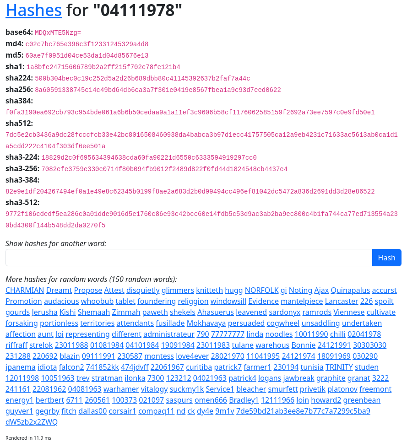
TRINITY (339, 367)
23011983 (213, 345)
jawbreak (298, 378)
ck (191, 411)
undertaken (362, 323)
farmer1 (257, 367)
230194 (285, 367)
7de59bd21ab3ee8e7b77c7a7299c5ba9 (303, 411)
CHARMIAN (24, 290)
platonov (342, 389)
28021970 (227, 356)
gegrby (47, 411)
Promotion (23, 301)
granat (358, 378)
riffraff (16, 345)
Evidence (263, 301)
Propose (88, 290)
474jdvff (135, 367)
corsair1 (123, 411)
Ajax (322, 290)
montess (159, 356)
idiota (47, 367)
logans (269, 378)
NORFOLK (262, 290)
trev (83, 378)
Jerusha (44, 312)
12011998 (22, 378)
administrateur (169, 334)
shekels (182, 312)
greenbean (362, 400)
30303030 (369, 345)
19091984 (178, 345)
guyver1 (19, 411)
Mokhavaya (206, 323)
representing (87, 334)
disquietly (143, 290)
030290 (365, 356)
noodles (279, 334)
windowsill (228, 301)
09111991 (98, 356)
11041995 (263, 356)
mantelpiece (302, 301)
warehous (272, 345)
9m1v (224, 411)
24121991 (334, 345)
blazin (70, 356)
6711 (74, 400)
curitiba (199, 367)
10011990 (311, 334)
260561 (97, 400)
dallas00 (92, 411)
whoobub (97, 301)
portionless (59, 323)
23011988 (71, 345)
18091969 (334, 356)
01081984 (107, 345)
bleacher (251, 389)
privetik (313, 389)
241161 (18, 389)
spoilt (384, 301)
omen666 (211, 400)
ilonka (135, 378)
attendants (135, 323)
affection (20, 334)
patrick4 (242, 378)
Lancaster (341, 301)
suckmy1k (187, 389)
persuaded (246, 323)
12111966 (277, 400)
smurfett (283, 389)
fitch (68, 411)
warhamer (121, 389)
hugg (234, 290)
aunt (46, 334)
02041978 (364, 334)
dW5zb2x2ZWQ (31, 422)
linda (254, 334)
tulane (243, 345)
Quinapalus (350, 290)
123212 (178, 378)
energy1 (19, 400)
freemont (375, 389)
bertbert (50, 400)
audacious (61, 301)
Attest (114, 290)
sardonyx (284, 312)
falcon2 (71, 367)
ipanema (20, 367)
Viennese (348, 312)
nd (181, 411)
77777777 (227, 334)
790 (202, 334)
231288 (18, 356)
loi (59, 334)
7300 (155, 378)
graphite (331, 378)
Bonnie (303, 345)
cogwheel (283, 323)
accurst (384, 290)
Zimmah (126, 312)
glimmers (178, 290)
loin (302, 400)
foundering (156, 301)
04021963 (210, 378)
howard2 (326, 400)
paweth (155, 312)
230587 (129, 356)
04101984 (142, 345)
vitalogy (154, 389)
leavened (251, 312)
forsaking (21, 323)
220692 (45, 356)
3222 (380, 378)
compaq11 (156, 411)
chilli (338, 334)
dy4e (205, 411)
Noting (300, 290)
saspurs (179, 400)
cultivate (381, 312)
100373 (124, 400)
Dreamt (59, 290)
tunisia (311, 367)
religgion (193, 301)
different (126, 334)
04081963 (84, 389)
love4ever (192, 356)
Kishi (68, 312)
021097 (151, 400)
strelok (41, 345)
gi (284, 290)
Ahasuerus (215, 312)
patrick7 (228, 367)
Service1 (220, 389)
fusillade (170, 323)
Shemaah (94, 312)
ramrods (317, 312)
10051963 (57, 378)
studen (367, 367)
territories (97, 323)
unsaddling (321, 323)
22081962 (49, 389)
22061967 (167, 367)
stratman (107, 378)
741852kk (102, 367)
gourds (17, 312)
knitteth (209, 290)
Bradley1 (244, 400)
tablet (125, 301)
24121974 (298, 356)
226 (366, 301)
